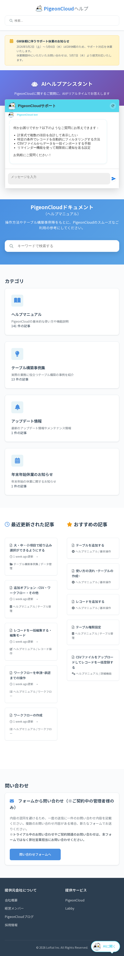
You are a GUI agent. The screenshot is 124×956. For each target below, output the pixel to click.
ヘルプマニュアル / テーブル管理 (30, 608)
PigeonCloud (75, 900)
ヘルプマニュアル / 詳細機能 (92, 673)
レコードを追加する (88, 601)
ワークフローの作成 (26, 715)
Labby (69, 908)
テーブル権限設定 (86, 627)
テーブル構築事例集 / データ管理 (31, 566)
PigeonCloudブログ (19, 916)
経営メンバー (14, 908)
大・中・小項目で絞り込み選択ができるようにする (31, 548)
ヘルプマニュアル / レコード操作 (31, 651)
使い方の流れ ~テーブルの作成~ (92, 573)
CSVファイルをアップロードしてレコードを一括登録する (92, 662)
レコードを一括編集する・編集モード (31, 633)
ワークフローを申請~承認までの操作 (30, 675)
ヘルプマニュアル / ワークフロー (31, 693)
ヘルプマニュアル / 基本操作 (91, 551)
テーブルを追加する (88, 545)
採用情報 (11, 924)
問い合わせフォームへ (35, 854)
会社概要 (11, 900)
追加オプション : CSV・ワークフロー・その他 (30, 590)
